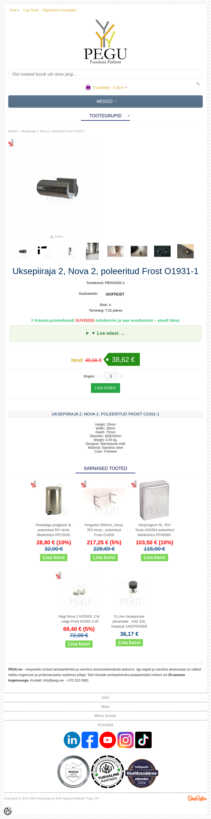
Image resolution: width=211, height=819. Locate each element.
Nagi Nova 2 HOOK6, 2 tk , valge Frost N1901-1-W (79, 618)
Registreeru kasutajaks (59, 10)
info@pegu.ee (53, 680)
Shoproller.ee (197, 798)
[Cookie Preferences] (8, 811)
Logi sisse (30, 10)
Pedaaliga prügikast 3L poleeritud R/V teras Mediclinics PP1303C (54, 530)
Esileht (12, 131)
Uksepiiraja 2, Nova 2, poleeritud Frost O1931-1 (53, 131)
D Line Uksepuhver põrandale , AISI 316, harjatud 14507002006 (129, 621)
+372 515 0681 (77, 680)
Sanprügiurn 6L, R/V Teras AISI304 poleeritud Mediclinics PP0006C (154, 530)
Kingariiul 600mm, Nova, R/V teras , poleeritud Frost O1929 (104, 530)
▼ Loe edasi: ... (108, 333)
